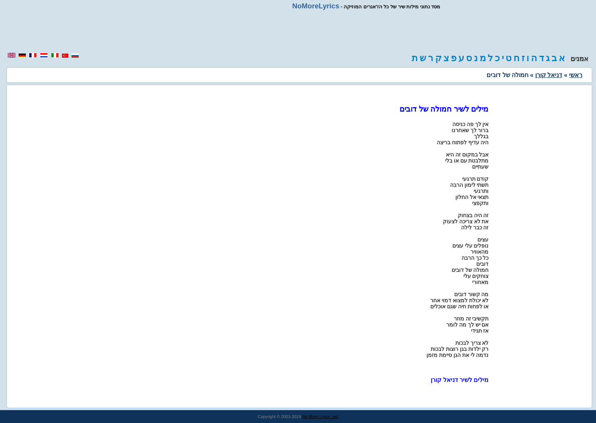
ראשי (575, 75)
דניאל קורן (548, 75)
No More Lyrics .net (320, 416)
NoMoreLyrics (315, 6)
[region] (298, 31)
